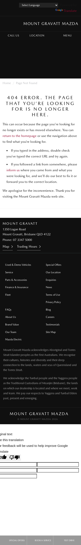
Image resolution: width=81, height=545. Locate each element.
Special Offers (53, 264)
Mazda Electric (13, 339)
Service (9, 272)
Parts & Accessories (16, 279)
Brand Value (12, 324)
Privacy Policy (53, 302)
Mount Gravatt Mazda (50, 23)
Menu (71, 35)
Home (7, 83)
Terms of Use (53, 294)
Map (6, 246)
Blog (48, 309)
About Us (10, 317)
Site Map (51, 332)
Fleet (8, 294)
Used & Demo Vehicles (18, 264)
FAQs (8, 309)
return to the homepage (20, 136)
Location (33, 35)
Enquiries (51, 279)
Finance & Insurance (16, 287)
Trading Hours (27, 246)
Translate (66, 11)
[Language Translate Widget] (38, 5)
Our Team (10, 332)
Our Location (53, 272)
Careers (50, 317)
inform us (13, 170)
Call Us (10, 35)
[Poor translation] (14, 457)
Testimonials (53, 324)
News (49, 287)
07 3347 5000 (22, 240)
